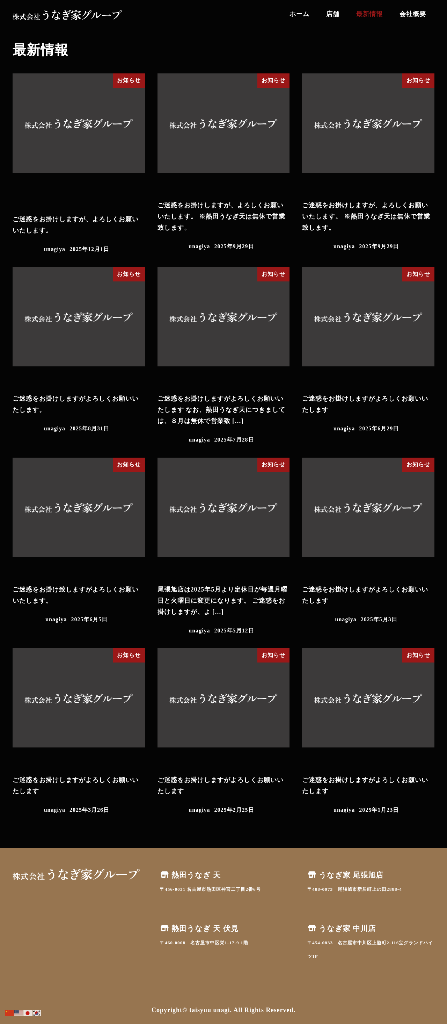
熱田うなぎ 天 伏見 (199, 928)
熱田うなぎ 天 (190, 875)
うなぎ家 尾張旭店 (345, 875)
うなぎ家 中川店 (341, 928)
